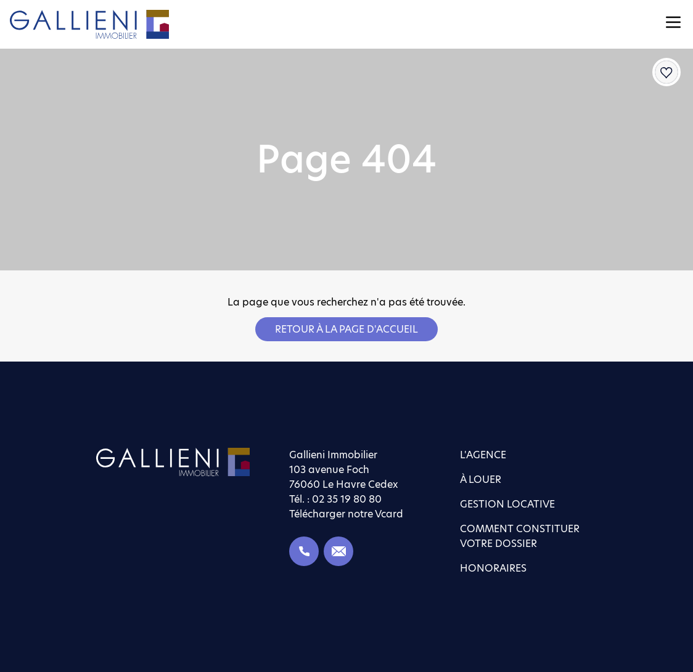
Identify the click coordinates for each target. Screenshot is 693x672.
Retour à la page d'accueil (346, 329)
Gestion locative (507, 504)
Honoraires (493, 568)
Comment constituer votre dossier (520, 536)
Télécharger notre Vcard (346, 514)
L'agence (483, 455)
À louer (480, 479)
